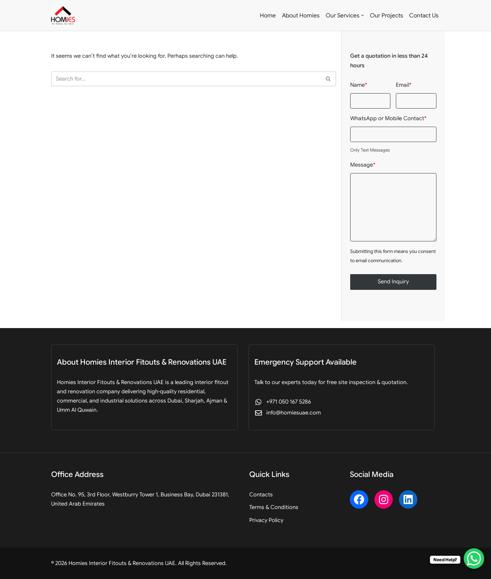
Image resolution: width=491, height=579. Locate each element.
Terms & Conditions (273, 507)
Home (268, 15)
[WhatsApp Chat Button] (474, 558)
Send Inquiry (393, 281)
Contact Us (423, 15)
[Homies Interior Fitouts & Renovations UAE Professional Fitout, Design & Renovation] (63, 15)
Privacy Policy (266, 520)
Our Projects (386, 15)
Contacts (261, 494)
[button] (362, 15)
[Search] (186, 78)
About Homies (300, 15)
